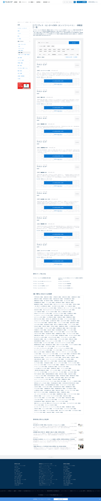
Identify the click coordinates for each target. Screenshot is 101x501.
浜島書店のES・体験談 (38, 361)
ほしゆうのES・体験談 (65, 320)
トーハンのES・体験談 (50, 302)
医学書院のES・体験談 (63, 335)
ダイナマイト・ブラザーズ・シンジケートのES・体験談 (66, 351)
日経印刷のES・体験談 (58, 315)
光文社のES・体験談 (38, 309)
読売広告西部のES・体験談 (39, 340)
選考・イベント (23, 2)
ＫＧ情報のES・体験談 (38, 390)
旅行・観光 (24, 65)
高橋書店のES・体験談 (63, 326)
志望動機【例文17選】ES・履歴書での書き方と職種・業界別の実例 (48, 432)
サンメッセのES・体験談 (47, 408)
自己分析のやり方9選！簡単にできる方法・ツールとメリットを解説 (49, 424)
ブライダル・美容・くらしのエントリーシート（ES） (48, 479)
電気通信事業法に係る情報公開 (53, 490)
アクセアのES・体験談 (38, 328)
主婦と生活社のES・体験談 (39, 359)
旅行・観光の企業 (17, 478)
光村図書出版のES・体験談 (54, 392)
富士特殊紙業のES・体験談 (61, 329)
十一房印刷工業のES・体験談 (74, 326)
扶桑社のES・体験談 (69, 302)
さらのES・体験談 (50, 355)
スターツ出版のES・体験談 (39, 311)
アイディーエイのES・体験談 (73, 362)
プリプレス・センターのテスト (64, 281)
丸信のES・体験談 (50, 329)
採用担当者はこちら (90, 490)
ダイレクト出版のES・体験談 (52, 410)
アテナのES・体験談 (75, 370)
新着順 (76, 57)
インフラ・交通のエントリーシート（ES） (46, 475)
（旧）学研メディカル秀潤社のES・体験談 (42, 306)
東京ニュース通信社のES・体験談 (64, 311)
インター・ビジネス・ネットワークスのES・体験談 (52, 395)
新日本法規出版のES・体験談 (53, 375)
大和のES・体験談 (37, 408)
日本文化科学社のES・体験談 (58, 386)
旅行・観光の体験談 (66, 478)
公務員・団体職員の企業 (18, 483)
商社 (24, 36)
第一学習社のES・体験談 (75, 353)
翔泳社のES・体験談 (60, 390)
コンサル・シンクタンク (24, 28)
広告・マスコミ (24, 41)
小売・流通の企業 (17, 482)
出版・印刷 (20, 52)
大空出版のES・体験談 (48, 362)
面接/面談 (53, 54)
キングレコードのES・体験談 (71, 331)
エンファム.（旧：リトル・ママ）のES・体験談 (57, 372)
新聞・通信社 (20, 50)
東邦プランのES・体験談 (69, 377)
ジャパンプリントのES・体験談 (70, 408)
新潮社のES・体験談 (38, 298)
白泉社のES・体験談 (62, 361)
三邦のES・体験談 (54, 326)
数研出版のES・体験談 (74, 375)
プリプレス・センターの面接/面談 (64, 283)
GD (48, 54)
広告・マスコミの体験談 (67, 472)
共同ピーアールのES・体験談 (62, 344)
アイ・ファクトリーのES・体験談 (68, 340)
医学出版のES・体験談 (47, 298)
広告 (19, 46)
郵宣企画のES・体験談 (50, 401)
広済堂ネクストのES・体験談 (39, 410)
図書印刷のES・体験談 (38, 300)
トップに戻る (50, 457)
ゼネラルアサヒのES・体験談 (53, 337)
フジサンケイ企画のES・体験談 (75, 344)
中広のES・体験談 (37, 326)
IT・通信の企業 (17, 471)
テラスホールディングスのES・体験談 (67, 384)
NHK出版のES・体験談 (64, 375)
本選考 (48, 46)
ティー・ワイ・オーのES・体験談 (40, 372)
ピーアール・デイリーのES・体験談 (72, 390)
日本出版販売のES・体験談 (69, 298)
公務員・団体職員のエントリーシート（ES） (47, 483)
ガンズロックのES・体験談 (48, 342)
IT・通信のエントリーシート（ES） (45, 471)
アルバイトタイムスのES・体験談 (40, 322)
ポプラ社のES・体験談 (76, 410)
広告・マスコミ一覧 (21, 44)
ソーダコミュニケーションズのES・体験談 (53, 357)
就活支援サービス (46, 2)
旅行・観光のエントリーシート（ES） (45, 478)
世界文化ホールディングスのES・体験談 (42, 383)
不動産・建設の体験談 (67, 476)
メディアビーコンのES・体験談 (73, 333)
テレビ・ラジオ (21, 48)
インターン (71, 54)
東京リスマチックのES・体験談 (65, 410)
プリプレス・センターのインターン (40, 288)
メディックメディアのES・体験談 (62, 346)
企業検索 (15, 2)
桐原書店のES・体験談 (71, 317)
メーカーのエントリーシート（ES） (45, 468)
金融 (24, 30)
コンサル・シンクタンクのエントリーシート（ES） (48, 465)
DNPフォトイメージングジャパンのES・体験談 (63, 304)
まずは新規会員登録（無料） (58, 80)
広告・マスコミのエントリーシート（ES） (46, 472)
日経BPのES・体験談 (52, 322)
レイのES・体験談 (37, 353)
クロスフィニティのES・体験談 (40, 355)
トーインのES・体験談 (71, 329)
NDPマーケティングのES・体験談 (50, 361)
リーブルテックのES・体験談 (49, 328)
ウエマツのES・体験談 (38, 324)
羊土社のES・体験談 (56, 379)
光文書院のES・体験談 (71, 313)
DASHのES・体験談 (74, 357)
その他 (63, 51)
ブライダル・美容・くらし (24, 68)
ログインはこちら (58, 84)
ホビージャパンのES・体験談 (39, 317)
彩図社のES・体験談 (73, 339)
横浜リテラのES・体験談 (71, 328)
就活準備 (39, 2)
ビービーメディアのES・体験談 (73, 394)
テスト (44, 54)
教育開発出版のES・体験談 (39, 344)
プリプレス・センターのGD (38, 283)
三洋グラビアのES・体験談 (39, 333)
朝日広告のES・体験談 (70, 397)
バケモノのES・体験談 (38, 399)
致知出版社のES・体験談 (50, 344)
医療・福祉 (24, 70)
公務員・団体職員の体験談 (68, 483)
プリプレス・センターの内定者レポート (65, 288)
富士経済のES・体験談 (38, 339)
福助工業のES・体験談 (74, 322)
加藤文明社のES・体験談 (39, 335)
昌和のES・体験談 (37, 395)
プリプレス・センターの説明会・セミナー (41, 285)
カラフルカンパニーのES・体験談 (59, 313)
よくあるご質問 (82, 490)
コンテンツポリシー (64, 490)
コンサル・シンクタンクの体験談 (69, 465)
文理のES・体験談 (76, 304)
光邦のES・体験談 (45, 326)
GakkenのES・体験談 (48, 304)
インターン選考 (41, 46)
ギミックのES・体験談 (57, 350)
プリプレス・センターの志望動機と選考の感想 (42, 277)
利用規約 (20, 490)
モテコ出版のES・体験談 (71, 388)
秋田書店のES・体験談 (50, 351)
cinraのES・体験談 (59, 412)
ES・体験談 (31, 2)
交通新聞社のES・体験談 (60, 333)
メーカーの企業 (17, 468)
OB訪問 (65, 54)
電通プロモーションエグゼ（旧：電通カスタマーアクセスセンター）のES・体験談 (49, 403)
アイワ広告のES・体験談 (39, 377)
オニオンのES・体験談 (49, 377)
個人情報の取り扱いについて (29, 490)
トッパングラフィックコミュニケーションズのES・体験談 (45, 308)
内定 (76, 54)
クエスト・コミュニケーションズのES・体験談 (55, 359)
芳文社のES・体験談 (38, 342)
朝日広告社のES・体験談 (39, 357)
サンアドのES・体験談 (38, 362)
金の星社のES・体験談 (52, 366)
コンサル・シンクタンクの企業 (19, 465)
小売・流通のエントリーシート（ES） (45, 482)
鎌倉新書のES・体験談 (38, 304)
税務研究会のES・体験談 (39, 384)
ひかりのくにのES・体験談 (63, 366)
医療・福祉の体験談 (66, 480)
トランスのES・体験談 (60, 397)
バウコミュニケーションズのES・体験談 (50, 353)
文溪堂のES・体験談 (61, 317)
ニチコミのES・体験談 (70, 355)
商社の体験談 (65, 469)
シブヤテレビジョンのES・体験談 (50, 399)
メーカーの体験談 (66, 468)
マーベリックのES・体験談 (66, 368)
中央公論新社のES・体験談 (49, 390)
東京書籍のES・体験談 (61, 328)
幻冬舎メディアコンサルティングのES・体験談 (43, 313)
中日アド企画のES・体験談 (39, 373)
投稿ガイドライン (73, 490)
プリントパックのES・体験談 (63, 322)
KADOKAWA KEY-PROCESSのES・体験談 (70, 383)
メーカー (24, 33)
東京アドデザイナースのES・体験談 (41, 392)
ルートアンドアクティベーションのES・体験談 (43, 350)
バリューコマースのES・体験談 (62, 401)
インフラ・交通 (24, 60)
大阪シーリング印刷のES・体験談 (50, 339)
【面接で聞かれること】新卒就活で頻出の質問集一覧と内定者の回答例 (49, 446)
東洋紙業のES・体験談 (38, 331)
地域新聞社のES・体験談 (61, 394)
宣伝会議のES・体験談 (48, 324)
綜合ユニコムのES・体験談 (39, 351)
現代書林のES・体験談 (70, 406)
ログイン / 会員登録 (82, 1)
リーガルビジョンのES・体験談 (40, 375)
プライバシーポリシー (41, 490)
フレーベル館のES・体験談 (70, 306)
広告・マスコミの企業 (18, 472)
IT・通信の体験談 (66, 471)
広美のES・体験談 (65, 357)
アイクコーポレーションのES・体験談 (68, 337)
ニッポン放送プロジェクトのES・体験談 (42, 368)
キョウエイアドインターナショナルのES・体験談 (64, 342)
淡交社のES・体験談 (72, 373)
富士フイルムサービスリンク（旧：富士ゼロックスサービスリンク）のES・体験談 (59, 309)
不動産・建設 (24, 62)
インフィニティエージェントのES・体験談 (66, 399)
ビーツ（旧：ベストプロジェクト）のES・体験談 (43, 348)
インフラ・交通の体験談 (67, 475)
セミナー (59, 54)
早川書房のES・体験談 (48, 331)
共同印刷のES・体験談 (58, 300)
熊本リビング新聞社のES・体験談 (60, 324)
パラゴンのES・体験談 (69, 359)
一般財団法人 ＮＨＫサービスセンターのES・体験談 (70, 364)
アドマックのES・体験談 (39, 346)
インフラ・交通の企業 (18, 475)
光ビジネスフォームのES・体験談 (40, 337)
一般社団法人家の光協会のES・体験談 (41, 370)
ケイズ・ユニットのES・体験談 (40, 364)
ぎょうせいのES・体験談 (68, 300)
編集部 (15, 490)
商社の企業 (16, 469)
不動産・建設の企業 (17, 476)
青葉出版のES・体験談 (60, 355)
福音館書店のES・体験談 (70, 386)
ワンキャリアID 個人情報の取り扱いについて (53, 494)
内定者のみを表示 (68, 57)
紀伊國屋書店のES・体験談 (39, 302)
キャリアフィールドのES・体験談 (51, 335)
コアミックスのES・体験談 (55, 370)
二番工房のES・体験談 (59, 377)
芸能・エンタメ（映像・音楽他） (24, 54)
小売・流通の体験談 (66, 482)
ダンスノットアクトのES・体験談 (60, 362)
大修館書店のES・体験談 (49, 388)
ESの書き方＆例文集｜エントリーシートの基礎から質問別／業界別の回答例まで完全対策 (54, 439)
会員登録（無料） (61, 499)
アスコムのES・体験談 (38, 388)
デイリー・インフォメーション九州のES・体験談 (63, 348)
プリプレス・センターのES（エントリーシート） (42, 281)
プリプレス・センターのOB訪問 (64, 285)
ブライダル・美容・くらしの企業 (20, 479)
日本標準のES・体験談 (55, 368)
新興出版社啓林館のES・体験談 (52, 373)
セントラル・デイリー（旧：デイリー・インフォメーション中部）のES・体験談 (49, 406)
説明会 (52, 46)
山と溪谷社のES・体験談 (54, 320)
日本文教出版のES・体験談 (39, 401)
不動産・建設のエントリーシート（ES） (46, 476)
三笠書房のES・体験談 (65, 392)
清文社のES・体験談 (67, 395)
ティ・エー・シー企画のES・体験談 (74, 381)
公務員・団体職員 (24, 76)
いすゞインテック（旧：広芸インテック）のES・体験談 (44, 394)
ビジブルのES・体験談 (72, 372)
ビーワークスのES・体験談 (59, 331)
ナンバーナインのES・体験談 (39, 412)
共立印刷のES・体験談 (50, 333)
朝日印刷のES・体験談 (60, 302)
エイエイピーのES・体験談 (64, 353)
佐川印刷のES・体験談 (68, 315)
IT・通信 (24, 38)
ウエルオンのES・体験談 (47, 386)
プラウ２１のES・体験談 (63, 339)
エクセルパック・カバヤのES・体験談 (41, 320)
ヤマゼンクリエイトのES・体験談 (69, 350)
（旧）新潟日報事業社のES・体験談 (52, 384)
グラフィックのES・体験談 (73, 324)
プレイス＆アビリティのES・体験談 (73, 403)
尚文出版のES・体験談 (75, 320)
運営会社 (10, 490)
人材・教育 (24, 57)
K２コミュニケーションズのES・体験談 (53, 340)
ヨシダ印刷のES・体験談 (51, 317)
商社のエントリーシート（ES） (44, 469)
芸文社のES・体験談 (63, 373)
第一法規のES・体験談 (48, 300)
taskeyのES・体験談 (50, 412)
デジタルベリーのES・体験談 (53, 364)
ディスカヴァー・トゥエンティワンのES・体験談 (43, 315)
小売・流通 (24, 73)
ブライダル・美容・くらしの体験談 (69, 479)
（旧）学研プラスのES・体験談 (58, 306)
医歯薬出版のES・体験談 (72, 361)
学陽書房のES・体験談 (66, 379)
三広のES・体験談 (37, 386)
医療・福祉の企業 (17, 480)
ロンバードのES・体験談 (49, 346)
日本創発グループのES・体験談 (40, 329)
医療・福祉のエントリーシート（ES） (45, 480)
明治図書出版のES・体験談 (60, 388)
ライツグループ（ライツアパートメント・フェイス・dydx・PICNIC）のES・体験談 (50, 381)
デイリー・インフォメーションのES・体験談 (42, 379)
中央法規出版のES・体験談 (56, 383)
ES (39, 54)
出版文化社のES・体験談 (58, 298)
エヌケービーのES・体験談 (39, 397)
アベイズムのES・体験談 (58, 408)
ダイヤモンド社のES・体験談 (74, 335)
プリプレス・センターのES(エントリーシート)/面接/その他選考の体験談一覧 (70, 278)
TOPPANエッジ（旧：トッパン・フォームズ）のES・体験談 (69, 308)
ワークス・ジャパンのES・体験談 (40, 366)
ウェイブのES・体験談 (50, 397)
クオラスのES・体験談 (66, 370)
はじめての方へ (3, 490)
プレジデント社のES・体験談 (51, 311)
